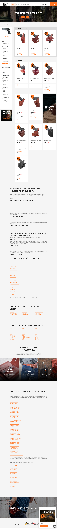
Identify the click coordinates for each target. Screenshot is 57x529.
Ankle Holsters (12, 291)
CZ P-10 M (24, 338)
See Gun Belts (28, 377)
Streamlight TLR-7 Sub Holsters (15, 434)
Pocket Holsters (12, 294)
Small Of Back (5, 61)
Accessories (27, 4)
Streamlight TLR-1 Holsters (14, 443)
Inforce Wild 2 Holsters (13, 404)
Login (46, 4)
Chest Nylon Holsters (13, 472)
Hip (4, 81)
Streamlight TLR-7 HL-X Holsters (15, 442)
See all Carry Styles (5, 63)
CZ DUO (23, 335)
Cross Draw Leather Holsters (14, 482)
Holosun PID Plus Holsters (14, 402)
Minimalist (5, 87)
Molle (4, 88)
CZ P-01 (36, 335)
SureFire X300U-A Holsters (14, 448)
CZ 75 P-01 (36, 330)
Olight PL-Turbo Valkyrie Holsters (15, 420)
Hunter (4, 83)
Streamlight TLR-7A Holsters (14, 439)
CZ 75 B (23, 329)
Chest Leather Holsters (13, 470)
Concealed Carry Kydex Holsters (15, 477)
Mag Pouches (18, 4)
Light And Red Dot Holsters (14, 284)
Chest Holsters (12, 268)
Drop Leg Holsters (13, 271)
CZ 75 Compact (12, 329)
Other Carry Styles (5, 75)
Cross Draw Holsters (13, 270)
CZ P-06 (23, 336)
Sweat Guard (5, 97)
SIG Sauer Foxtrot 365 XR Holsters (15, 422)
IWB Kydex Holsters (13, 474)
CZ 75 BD (11, 330)
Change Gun (6, 36)
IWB (4, 48)
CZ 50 (11, 328)
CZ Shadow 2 (24, 339)
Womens (4, 103)
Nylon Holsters (12, 289)
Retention (5, 94)
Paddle (4, 58)
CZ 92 (11, 334)
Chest (4, 52)
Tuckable (5, 100)
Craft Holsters (22, 10)
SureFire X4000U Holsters (14, 451)
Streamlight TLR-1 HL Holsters (15, 430)
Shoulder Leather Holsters (14, 465)
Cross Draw (5, 54)
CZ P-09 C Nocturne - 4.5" (26, 337)
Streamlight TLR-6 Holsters (14, 426)
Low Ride (4, 84)
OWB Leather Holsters (13, 468)
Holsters (13, 4)
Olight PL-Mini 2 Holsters (14, 416)
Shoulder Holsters (13, 277)
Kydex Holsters (12, 287)
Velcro (4, 101)
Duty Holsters (12, 273)
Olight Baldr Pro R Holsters (14, 412)
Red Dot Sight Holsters (13, 282)
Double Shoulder (6, 77)
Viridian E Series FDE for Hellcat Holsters (16, 455)
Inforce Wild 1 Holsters (13, 403)
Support (42, 4)
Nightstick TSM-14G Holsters (15, 408)
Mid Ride (4, 86)
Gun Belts (23, 4)
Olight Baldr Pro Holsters (14, 411)
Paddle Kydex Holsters (13, 481)
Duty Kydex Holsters (13, 486)
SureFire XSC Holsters (13, 452)
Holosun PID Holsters (13, 400)
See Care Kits (47, 377)
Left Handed (5, 43)
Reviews (20, 53)
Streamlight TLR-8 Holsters (14, 429)
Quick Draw (5, 93)
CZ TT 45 (36, 340)
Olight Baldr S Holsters (13, 413)
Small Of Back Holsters (13, 278)
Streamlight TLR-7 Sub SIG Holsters (15, 438)
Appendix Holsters (13, 264)
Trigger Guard (5, 98)
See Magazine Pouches (9, 377)
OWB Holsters (24, 312)
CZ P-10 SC (12, 339)
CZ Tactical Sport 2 (25, 340)
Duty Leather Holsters (13, 485)
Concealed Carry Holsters (14, 292)
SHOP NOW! (43, 525)
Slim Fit (4, 96)
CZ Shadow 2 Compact (13, 340)
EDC (4, 78)
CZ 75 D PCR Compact (26, 330)
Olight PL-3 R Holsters (13, 421)
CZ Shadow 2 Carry (38, 339)
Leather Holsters (12, 285)
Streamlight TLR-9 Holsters (14, 446)
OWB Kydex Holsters (13, 469)
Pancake (4, 90)
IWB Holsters (12, 312)
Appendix (5, 51)
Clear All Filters (32, 16)
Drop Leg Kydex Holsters (14, 478)
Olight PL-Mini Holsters (13, 417)
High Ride (5, 80)
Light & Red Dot (47, 87)
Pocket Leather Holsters (14, 483)
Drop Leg (4, 55)
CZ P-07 (36, 336)
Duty (4, 57)
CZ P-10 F (11, 338)
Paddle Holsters (12, 275)
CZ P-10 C (36, 337)
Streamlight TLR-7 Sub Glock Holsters (16, 435)
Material (3, 72)
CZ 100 (36, 334)
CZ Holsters (30, 10)
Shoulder (5, 59)
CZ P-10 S (36, 338)
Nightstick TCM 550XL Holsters (15, 407)
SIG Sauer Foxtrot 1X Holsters (14, 424)
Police (4, 91)
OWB (4, 49)
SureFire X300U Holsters (14, 447)
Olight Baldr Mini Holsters (14, 409)
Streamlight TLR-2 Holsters (14, 433)
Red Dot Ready (22, 117)
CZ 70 (36, 328)
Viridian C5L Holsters (13, 453)
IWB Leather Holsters (13, 473)
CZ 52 (23, 328)
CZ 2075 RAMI (12, 335)
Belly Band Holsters (13, 266)
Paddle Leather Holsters (14, 479)
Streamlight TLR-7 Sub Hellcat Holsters (16, 437)
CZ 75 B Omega (37, 329)
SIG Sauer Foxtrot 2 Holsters (14, 425)
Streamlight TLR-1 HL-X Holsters (15, 431)
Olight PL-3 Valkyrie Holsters (14, 415)
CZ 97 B (23, 334)
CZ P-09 (11, 337)
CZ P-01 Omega (12, 336)
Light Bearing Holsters (13, 280)
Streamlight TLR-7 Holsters (14, 444)
